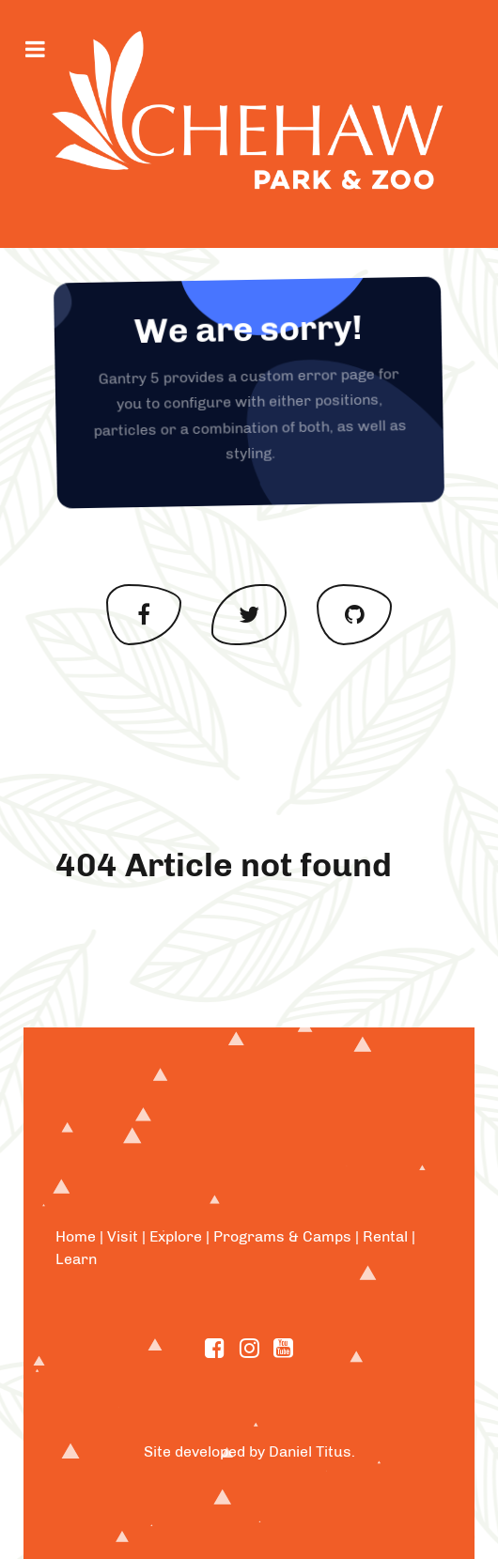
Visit (122, 1236)
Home (75, 1236)
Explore (175, 1236)
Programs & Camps (282, 1236)
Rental (385, 1236)
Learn (76, 1259)
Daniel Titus (310, 1451)
